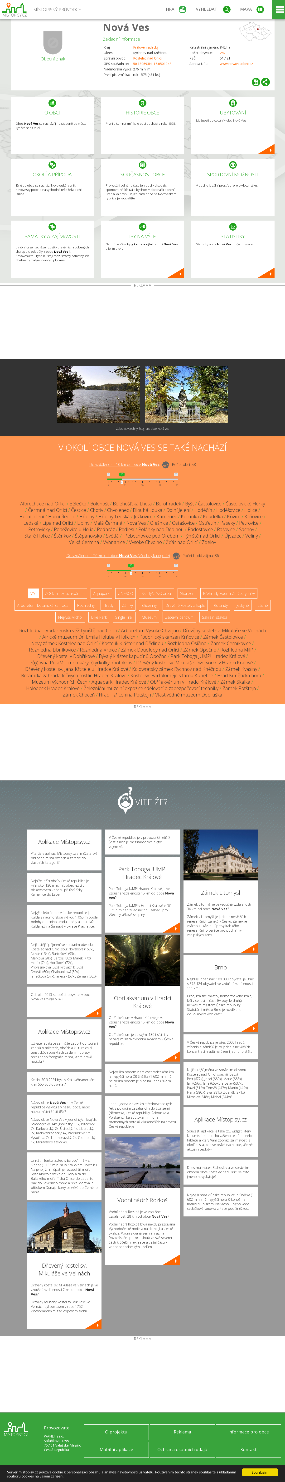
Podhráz (106, 529)
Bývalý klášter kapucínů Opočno (133, 656)
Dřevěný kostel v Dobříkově (66, 656)
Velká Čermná (84, 542)
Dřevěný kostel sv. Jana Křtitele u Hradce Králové (76, 669)
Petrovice (249, 523)
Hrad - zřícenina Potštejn (125, 695)
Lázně (262, 605)
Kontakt (248, 1449)
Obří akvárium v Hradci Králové (183, 682)
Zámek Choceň (79, 695)
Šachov (246, 529)
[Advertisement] (142, 323)
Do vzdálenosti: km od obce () (118, 555)
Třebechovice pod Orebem (151, 536)
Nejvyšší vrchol (70, 617)
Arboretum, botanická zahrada (42, 605)
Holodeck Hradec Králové (53, 688)
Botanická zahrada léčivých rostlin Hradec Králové (73, 675)
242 (223, 52)
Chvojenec (118, 510)
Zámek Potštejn (239, 688)
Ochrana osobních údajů (182, 1449)
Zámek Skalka (235, 682)
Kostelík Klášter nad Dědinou (132, 643)
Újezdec (232, 536)
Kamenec (167, 516)
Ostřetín (207, 523)
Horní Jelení (31, 516)
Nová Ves (126, 27)
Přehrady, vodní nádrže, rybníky (229, 593)
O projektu (116, 1432)
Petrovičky (39, 529)
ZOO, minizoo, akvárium (65, 593)
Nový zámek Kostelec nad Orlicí (64, 643)
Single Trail (124, 617)
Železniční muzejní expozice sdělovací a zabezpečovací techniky (151, 688)
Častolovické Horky (245, 503)
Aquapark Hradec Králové (119, 682)
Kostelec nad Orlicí (147, 58)
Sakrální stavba (214, 617)
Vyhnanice (114, 542)
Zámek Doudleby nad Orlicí (150, 650)
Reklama (182, 1432)
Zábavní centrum (179, 617)
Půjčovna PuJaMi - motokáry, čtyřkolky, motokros (80, 662)
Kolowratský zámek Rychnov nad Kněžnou (176, 669)
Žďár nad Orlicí (182, 542)
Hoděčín (203, 510)
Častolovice (210, 503)
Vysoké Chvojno (145, 542)
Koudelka (213, 516)
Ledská (31, 523)
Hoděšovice (228, 510)
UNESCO (125, 593)
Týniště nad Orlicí (202, 536)
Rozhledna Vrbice (98, 650)
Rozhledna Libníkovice (52, 650)
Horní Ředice (61, 516)
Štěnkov (62, 536)
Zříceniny (149, 605)
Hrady (108, 605)
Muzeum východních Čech (59, 682)
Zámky (127, 605)
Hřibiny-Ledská (114, 516)
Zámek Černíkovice (231, 643)
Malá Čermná (107, 523)
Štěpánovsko (88, 536)
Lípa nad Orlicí (58, 523)
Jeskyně (242, 605)
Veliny (251, 536)
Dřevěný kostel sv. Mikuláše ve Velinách (224, 630)
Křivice (234, 516)
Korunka (190, 516)
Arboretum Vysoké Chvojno (150, 630)
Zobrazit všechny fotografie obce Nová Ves (142, 429)
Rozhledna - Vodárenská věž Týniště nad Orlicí (68, 630)
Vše (33, 593)
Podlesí (126, 529)
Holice (250, 510)
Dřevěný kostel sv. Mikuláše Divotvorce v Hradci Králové (194, 662)
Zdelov (209, 542)
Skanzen (187, 593)
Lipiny (83, 523)
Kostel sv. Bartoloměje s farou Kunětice (171, 675)
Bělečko (78, 503)
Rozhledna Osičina (187, 643)
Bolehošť (99, 503)
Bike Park (99, 617)
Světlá (112, 536)
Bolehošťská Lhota (132, 503)
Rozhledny (86, 605)
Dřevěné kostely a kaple (185, 605)
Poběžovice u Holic (73, 529)
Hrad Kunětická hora (239, 675)
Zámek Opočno (199, 650)
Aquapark (101, 593)
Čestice (78, 510)
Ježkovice (143, 516)
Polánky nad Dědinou (161, 529)
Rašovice (226, 529)
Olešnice (159, 523)
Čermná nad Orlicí (47, 510)
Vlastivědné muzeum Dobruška (188, 695)
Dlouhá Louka (147, 510)
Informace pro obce (248, 1432)
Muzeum (149, 617)
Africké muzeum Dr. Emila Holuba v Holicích (88, 637)
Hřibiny (86, 516)
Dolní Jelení (178, 510)
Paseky (227, 523)
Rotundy (221, 605)
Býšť (189, 503)
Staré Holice (37, 536)
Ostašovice (183, 523)
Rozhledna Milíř (236, 650)
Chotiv (96, 510)
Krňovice (254, 516)
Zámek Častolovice (223, 637)
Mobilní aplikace (116, 1449)
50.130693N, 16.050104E (152, 63)
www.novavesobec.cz (236, 63)
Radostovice (200, 529)
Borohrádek (168, 503)
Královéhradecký (146, 47)
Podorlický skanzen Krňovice (169, 637)
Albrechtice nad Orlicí (43, 503)
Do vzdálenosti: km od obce (124, 464)
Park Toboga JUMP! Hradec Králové (208, 656)
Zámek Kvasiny (241, 669)
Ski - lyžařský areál (157, 593)
